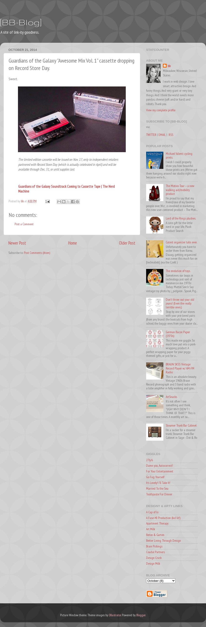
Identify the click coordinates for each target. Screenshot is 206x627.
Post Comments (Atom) (37, 253)
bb (169, 66)
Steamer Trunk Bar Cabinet (181, 425)
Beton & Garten (155, 535)
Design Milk (153, 563)
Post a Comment (24, 224)
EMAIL (162, 135)
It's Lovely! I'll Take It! (158, 483)
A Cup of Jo (152, 512)
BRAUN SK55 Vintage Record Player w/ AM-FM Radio (180, 368)
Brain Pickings (154, 546)
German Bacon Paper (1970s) (178, 334)
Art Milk (150, 529)
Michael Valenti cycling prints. (179, 155)
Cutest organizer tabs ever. (181, 242)
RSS (171, 135)
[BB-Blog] (21, 22)
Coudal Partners (155, 552)
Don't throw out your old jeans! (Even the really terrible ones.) (180, 303)
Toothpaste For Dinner (159, 494)
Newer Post (17, 243)
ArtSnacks (171, 397)
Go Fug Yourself (155, 477)
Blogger (140, 615)
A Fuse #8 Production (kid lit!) (163, 518)
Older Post (127, 243)
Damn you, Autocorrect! (159, 465)
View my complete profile (160, 110)
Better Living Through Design (163, 540)
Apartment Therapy (157, 523)
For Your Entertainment (159, 471)
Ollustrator (115, 615)
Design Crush (154, 558)
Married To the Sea (157, 488)
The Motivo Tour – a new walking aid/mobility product (180, 190)
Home (72, 243)
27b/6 (149, 460)
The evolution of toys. (178, 271)
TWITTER (151, 135)
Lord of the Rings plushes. (181, 218)
